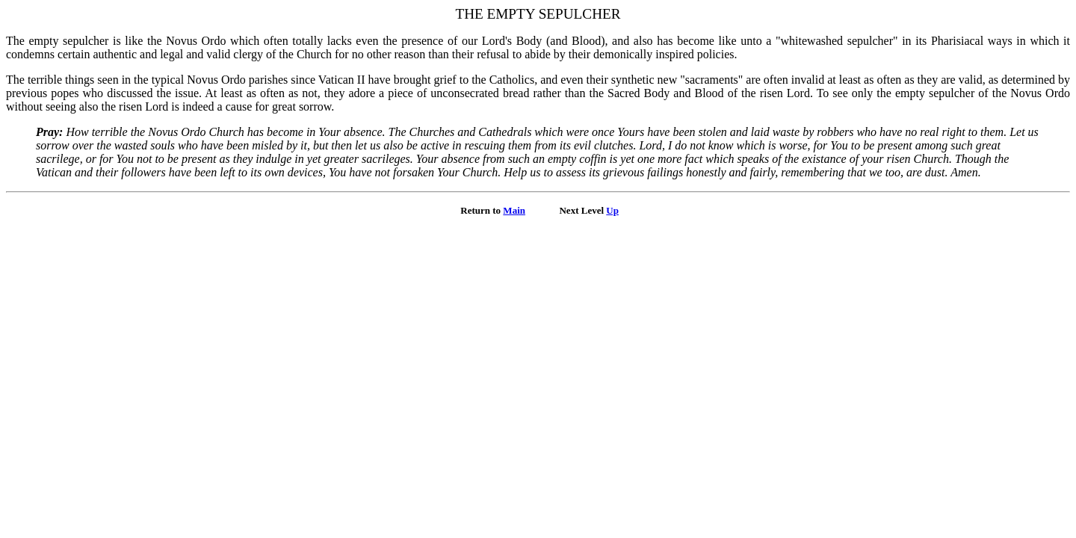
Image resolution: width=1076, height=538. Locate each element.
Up (612, 210)
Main (514, 210)
